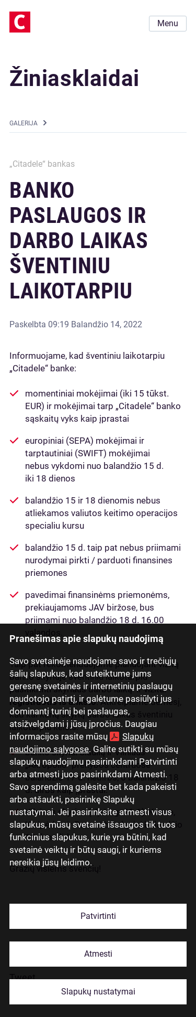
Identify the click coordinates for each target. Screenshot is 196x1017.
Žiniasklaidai (74, 78)
